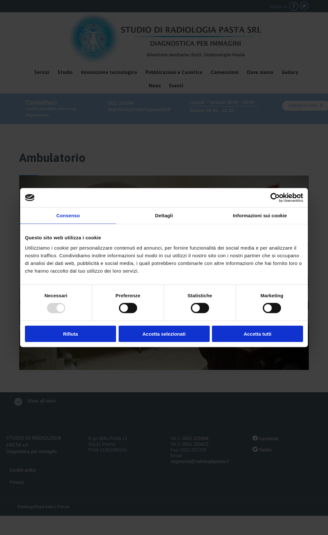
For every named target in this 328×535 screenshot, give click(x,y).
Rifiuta (70, 333)
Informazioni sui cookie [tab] (260, 215)
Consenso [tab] (68, 215)
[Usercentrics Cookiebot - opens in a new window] (275, 198)
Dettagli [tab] (164, 215)
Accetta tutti (257, 333)
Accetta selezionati (163, 333)
